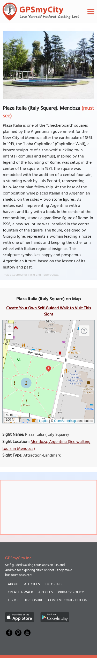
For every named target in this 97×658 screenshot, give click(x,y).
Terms (13, 600)
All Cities (32, 584)
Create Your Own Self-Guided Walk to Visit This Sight (48, 311)
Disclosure (33, 600)
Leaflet (43, 421)
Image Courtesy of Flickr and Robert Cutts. (31, 274)
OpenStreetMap (65, 421)
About (13, 584)
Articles (45, 592)
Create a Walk (20, 592)
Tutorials (53, 584)
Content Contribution (67, 600)
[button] (9, 327)
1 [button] (48, 367)
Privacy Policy (71, 592)
